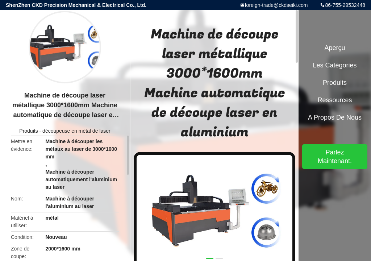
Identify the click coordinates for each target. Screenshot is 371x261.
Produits (28, 131)
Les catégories (335, 65)
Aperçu (334, 47)
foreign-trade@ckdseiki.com (276, 5)
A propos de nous (335, 117)
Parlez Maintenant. (335, 157)
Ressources (334, 100)
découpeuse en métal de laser (76, 131)
